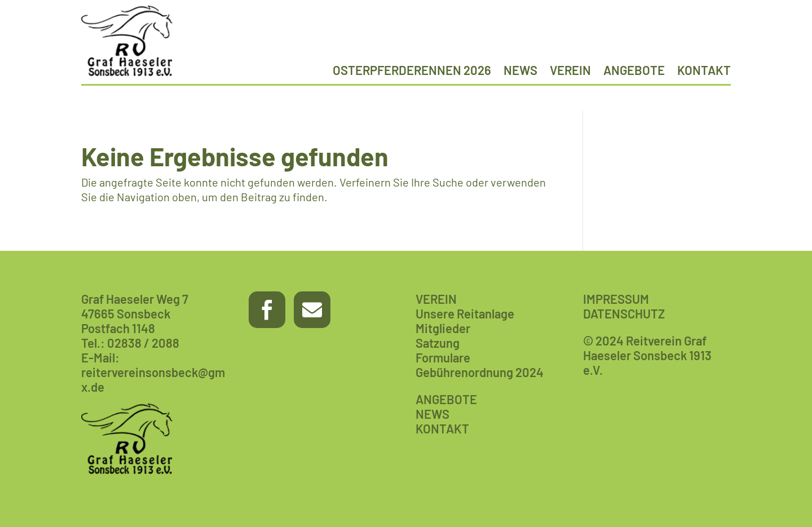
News (520, 71)
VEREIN (436, 298)
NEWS (432, 413)
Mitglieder (443, 328)
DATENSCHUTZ (624, 313)
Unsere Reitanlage (465, 313)
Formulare (443, 357)
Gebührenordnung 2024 (480, 372)
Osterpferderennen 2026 (412, 71)
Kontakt (704, 71)
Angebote (634, 71)
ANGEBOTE (446, 399)
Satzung (438, 342)
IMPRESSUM (616, 298)
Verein (570, 71)
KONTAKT (442, 428)
